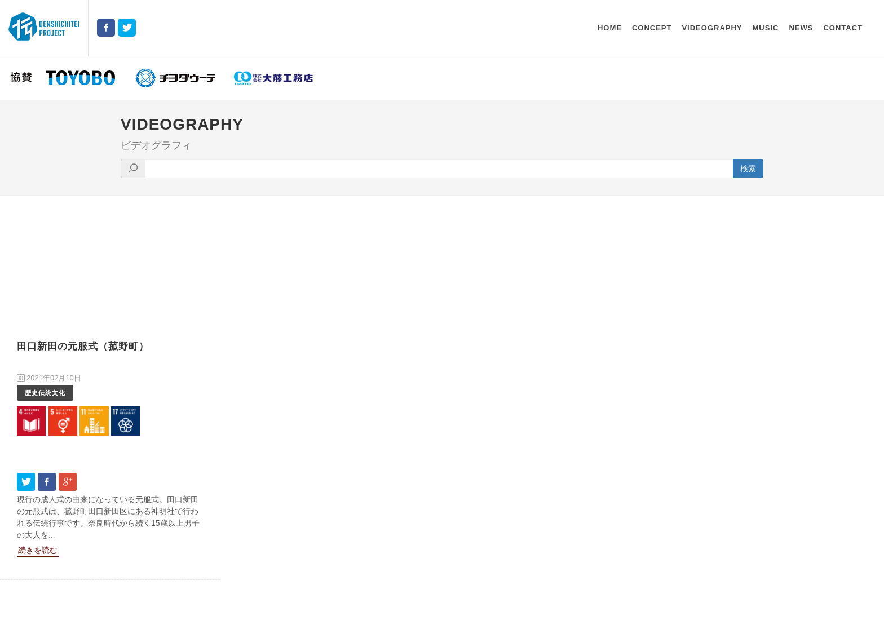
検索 (748, 168)
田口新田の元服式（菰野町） (83, 346)
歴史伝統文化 (45, 392)
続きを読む (38, 550)
